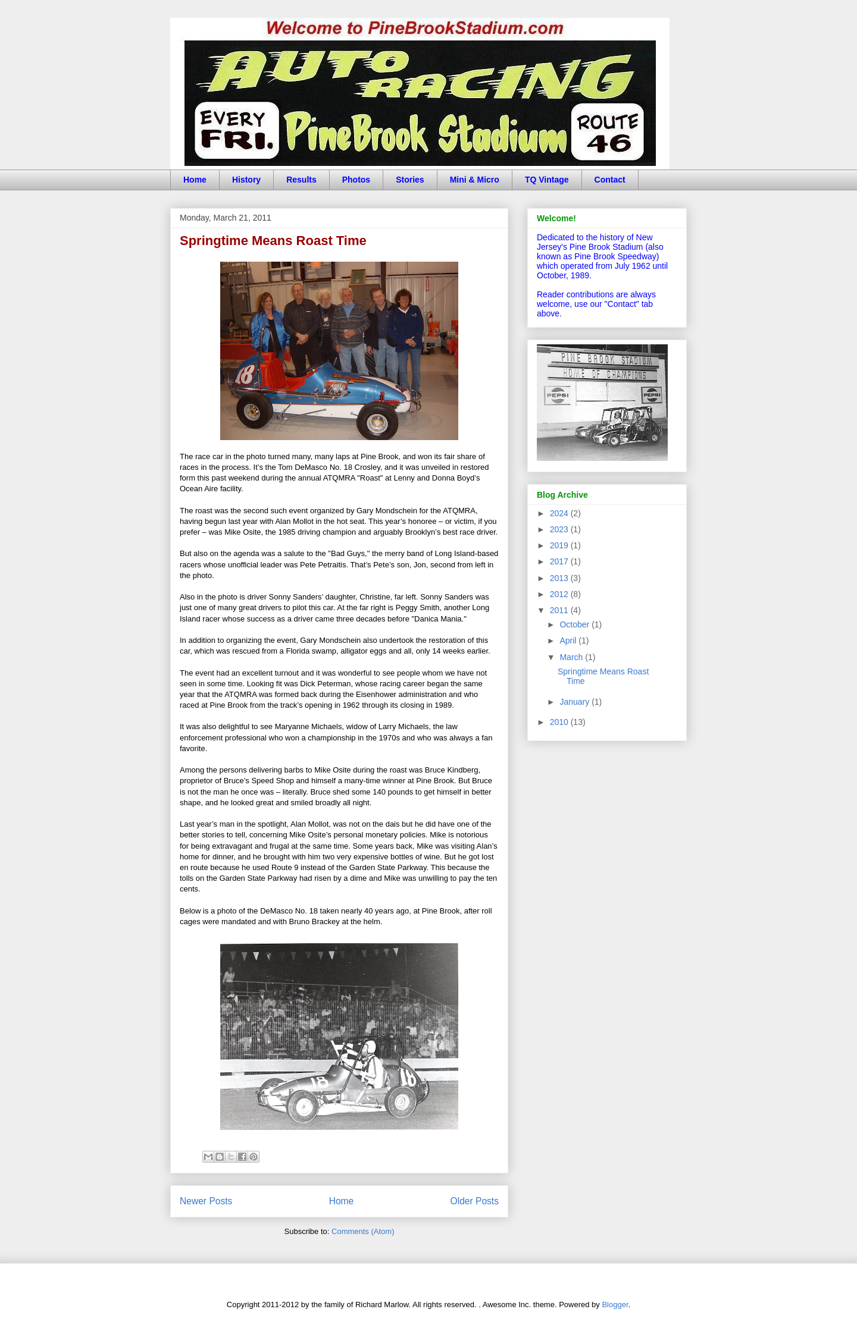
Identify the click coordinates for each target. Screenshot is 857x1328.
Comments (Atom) (362, 1231)
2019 (560, 545)
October (575, 624)
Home (195, 179)
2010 (560, 722)
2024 (560, 513)
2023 (560, 529)
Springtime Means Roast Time (273, 240)
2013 (560, 578)
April (568, 640)
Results (301, 179)
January (575, 702)
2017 (560, 561)
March (572, 657)
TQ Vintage (547, 179)
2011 (560, 610)
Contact (610, 179)
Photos (356, 179)
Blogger (615, 1304)
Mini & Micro (474, 179)
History (246, 179)
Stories (410, 179)
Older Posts (475, 1201)
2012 (560, 594)
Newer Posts (206, 1201)
